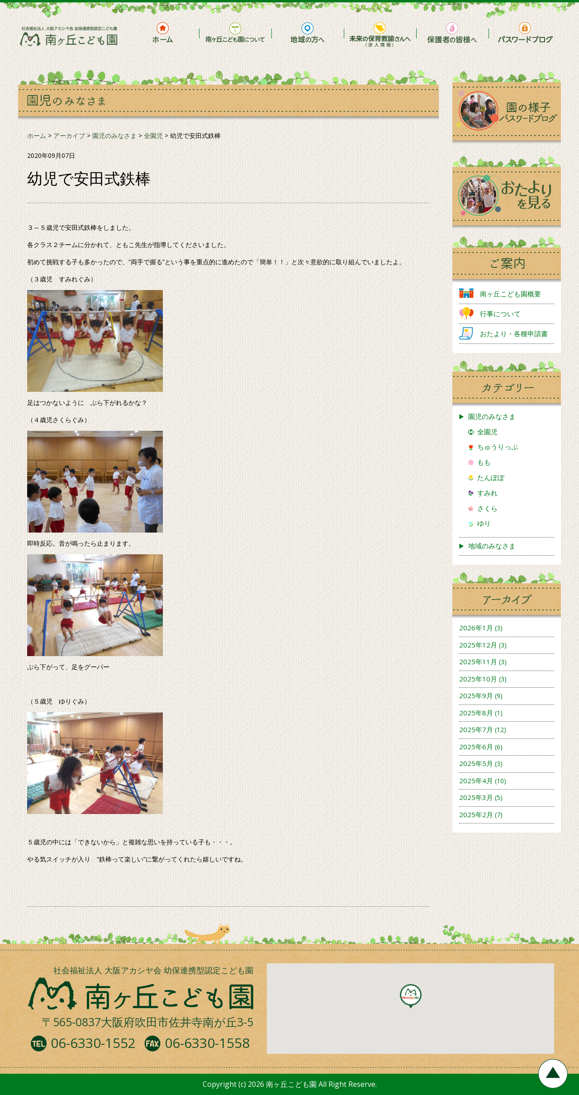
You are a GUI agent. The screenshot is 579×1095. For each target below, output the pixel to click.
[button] (411, 996)
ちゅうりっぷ (497, 446)
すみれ (487, 492)
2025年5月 (476, 763)
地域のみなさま (492, 545)
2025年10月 (478, 678)
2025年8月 (476, 712)
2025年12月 (478, 644)
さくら (487, 508)
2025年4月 (476, 780)
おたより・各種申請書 (514, 333)
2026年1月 (476, 627)
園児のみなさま (492, 416)
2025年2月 (476, 814)
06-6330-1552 (93, 1042)
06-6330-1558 (207, 1042)
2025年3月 (476, 797)
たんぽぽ (490, 477)
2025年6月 (476, 746)
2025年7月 (476, 729)
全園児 (487, 431)
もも (484, 462)
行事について (500, 313)
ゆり (484, 523)
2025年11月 (478, 661)
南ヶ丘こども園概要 (510, 293)
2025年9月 (476, 695)
